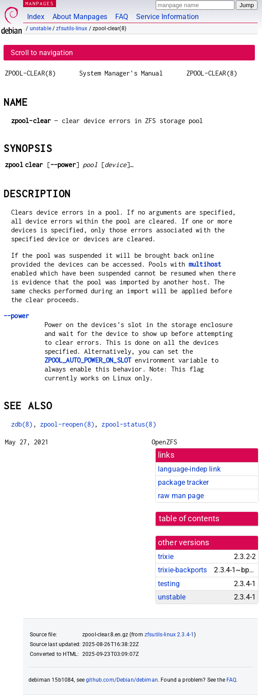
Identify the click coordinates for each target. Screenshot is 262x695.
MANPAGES (39, 3)
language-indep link (189, 469)
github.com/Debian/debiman (122, 680)
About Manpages (79, 16)
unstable (40, 28)
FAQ (121, 16)
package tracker (183, 482)
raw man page (181, 495)
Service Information (167, 16)
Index (35, 16)
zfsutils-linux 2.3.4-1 (169, 634)
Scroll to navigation (42, 52)
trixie (165, 556)
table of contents (189, 518)
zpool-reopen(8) (67, 424)
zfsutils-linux (71, 28)
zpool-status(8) (128, 424)
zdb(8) (22, 424)
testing (169, 583)
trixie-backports (182, 570)
